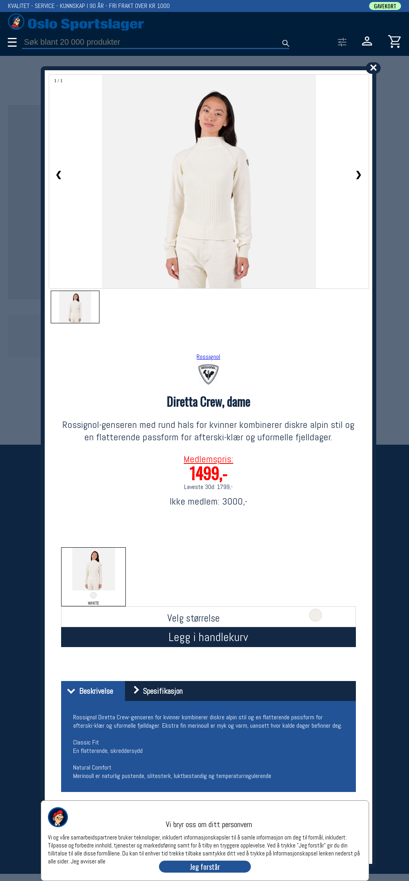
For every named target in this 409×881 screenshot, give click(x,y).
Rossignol (208, 356)
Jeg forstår (205, 866)
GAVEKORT (385, 6)
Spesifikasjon (155, 691)
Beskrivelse (88, 691)
